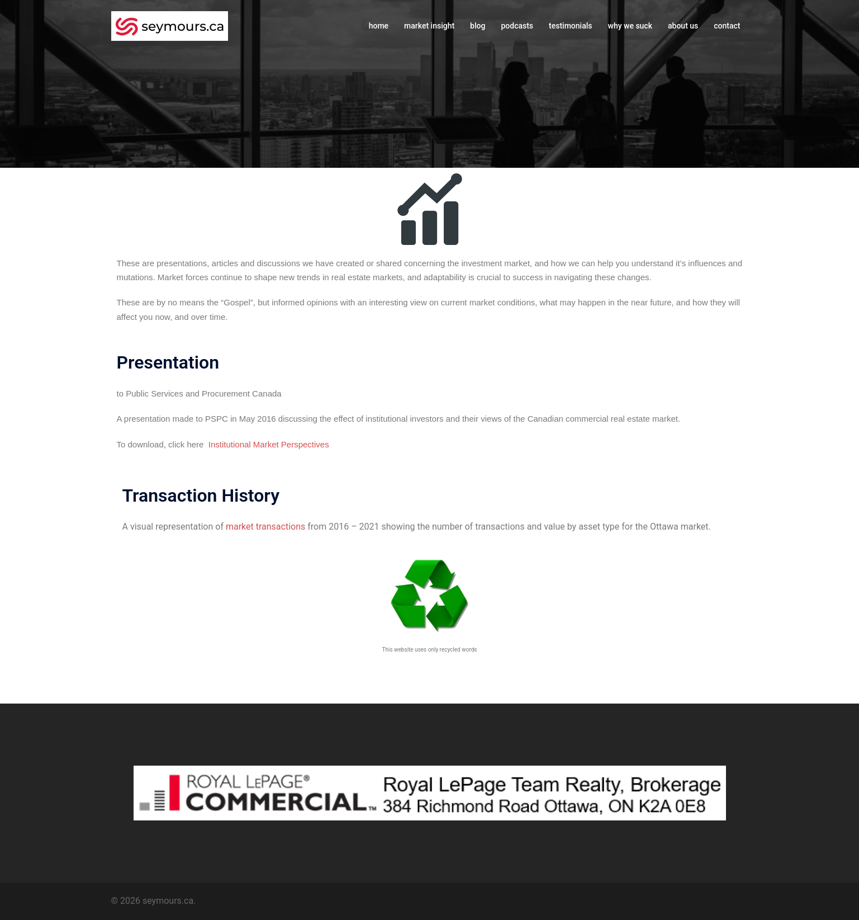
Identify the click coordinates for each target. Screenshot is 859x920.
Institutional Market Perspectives (268, 444)
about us (683, 25)
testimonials (570, 25)
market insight (429, 25)
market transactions (265, 526)
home (378, 25)
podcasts (517, 25)
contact (727, 25)
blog (477, 25)
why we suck (630, 25)
